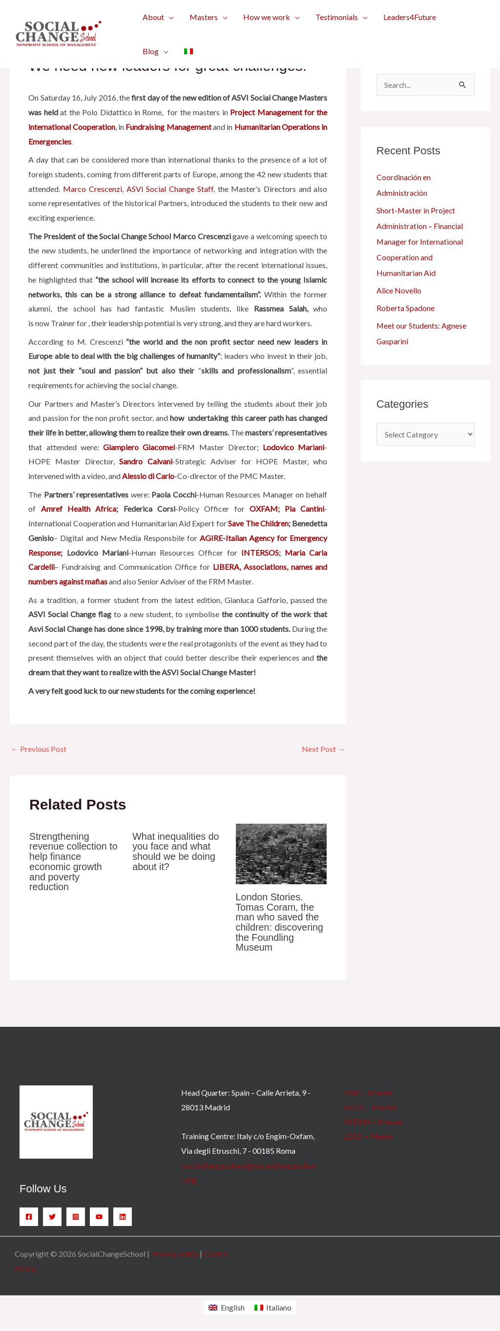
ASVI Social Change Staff (169, 188)
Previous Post (38, 748)
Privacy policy (174, 1251)
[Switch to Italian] (188, 51)
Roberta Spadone (405, 307)
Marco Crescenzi (92, 188)
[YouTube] (99, 1215)
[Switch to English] (226, 1305)
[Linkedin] (122, 1215)
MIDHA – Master (373, 1119)
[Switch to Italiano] (273, 1305)
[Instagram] (75, 1215)
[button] (158, 17)
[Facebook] (29, 1215)
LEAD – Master (369, 1134)
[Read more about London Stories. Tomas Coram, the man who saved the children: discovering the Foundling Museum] (281, 852)
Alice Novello (399, 290)
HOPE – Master (370, 1105)
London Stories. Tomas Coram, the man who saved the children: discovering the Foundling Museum (280, 921)
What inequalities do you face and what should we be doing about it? (176, 851)
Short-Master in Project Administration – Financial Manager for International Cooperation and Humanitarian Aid (419, 241)
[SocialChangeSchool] (58, 33)
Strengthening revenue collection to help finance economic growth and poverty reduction (74, 861)
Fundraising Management (168, 126)
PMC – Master (368, 1090)
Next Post (323, 748)
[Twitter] (52, 1215)
